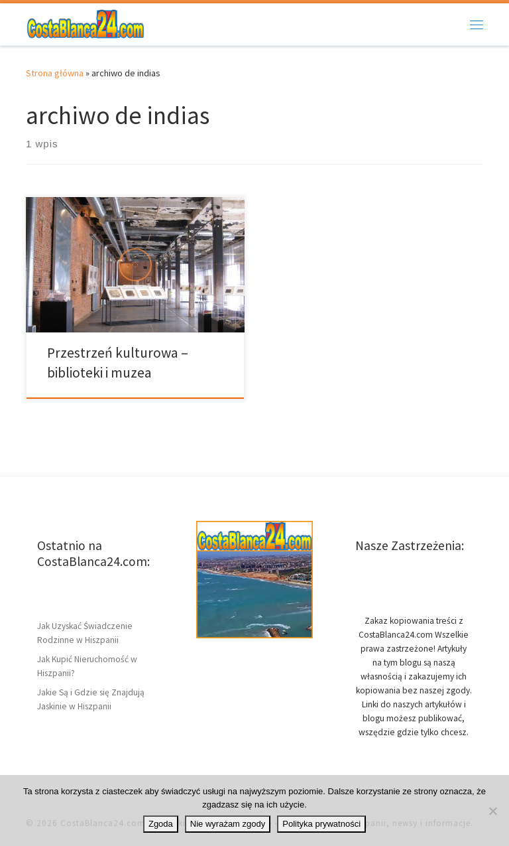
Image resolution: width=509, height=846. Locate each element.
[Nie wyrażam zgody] (492, 810)
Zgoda (160, 824)
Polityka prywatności (321, 824)
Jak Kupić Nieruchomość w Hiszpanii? (87, 666)
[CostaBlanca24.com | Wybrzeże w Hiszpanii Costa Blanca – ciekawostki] (85, 22)
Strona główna (55, 73)
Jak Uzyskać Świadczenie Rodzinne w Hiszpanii (85, 633)
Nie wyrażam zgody (227, 824)
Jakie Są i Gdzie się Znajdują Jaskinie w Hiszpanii (90, 699)
